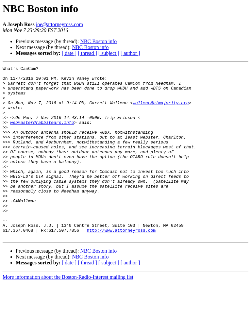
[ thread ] (87, 53)
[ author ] (130, 53)
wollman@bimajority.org (161, 110)
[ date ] (69, 53)
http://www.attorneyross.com (121, 263)
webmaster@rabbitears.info (42, 134)
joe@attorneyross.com (59, 24)
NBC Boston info (98, 41)
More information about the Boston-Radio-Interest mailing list (68, 311)
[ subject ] (108, 53)
